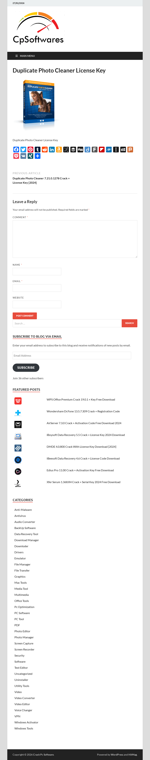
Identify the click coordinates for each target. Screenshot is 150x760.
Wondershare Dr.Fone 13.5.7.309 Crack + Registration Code (83, 411)
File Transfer (22, 570)
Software (19, 661)
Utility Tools (21, 685)
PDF (17, 625)
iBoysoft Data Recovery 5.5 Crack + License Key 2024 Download (86, 434)
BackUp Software (25, 528)
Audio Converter (24, 521)
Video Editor (22, 704)
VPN (17, 716)
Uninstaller (21, 679)
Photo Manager (24, 637)
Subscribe (26, 367)
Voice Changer (23, 710)
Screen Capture (23, 643)
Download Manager (26, 540)
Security (19, 655)
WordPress (117, 754)
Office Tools (21, 600)
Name (17, 264)
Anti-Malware (23, 509)
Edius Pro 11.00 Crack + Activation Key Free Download (80, 470)
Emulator (20, 558)
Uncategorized (23, 673)
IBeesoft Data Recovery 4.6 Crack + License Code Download (83, 458)
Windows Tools (23, 728)
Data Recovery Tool (26, 534)
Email (17, 281)
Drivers (19, 552)
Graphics (19, 576)
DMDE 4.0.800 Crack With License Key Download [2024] (81, 446)
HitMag (132, 754)
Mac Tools (20, 582)
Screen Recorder (24, 649)
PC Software (22, 613)
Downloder (21, 546)
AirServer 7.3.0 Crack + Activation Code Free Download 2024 (84, 423)
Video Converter (24, 698)
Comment (20, 217)
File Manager (22, 564)
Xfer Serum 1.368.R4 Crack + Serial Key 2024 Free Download (83, 482)
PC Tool (19, 619)
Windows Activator (26, 722)
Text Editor (21, 667)
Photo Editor (22, 631)
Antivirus (20, 515)
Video (18, 692)
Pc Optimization (24, 607)
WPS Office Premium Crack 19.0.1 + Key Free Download (81, 399)
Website (18, 297)
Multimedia (21, 594)
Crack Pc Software (43, 754)
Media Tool (21, 588)
